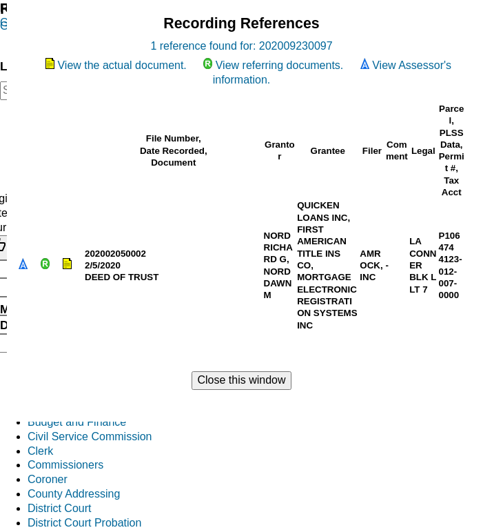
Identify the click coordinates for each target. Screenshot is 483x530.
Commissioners (65, 465)
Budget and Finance (77, 422)
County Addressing (74, 494)
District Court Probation (84, 523)
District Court (59, 508)
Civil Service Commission (90, 436)
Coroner (48, 479)
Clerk (40, 451)
